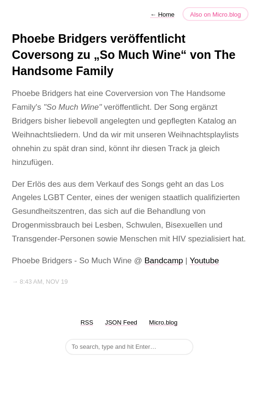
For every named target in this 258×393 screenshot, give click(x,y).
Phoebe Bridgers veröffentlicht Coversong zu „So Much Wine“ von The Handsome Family (124, 54)
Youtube (204, 260)
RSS (86, 322)
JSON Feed (121, 322)
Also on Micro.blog (215, 14)
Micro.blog (163, 322)
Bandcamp (163, 260)
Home (162, 14)
